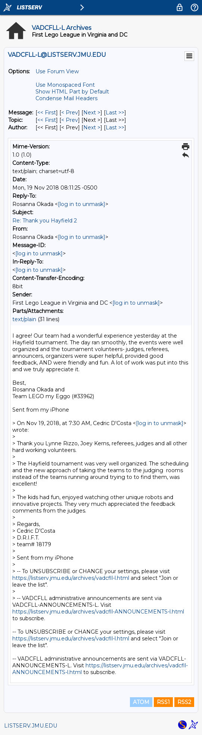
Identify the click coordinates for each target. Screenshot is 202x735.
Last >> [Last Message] (115, 112)
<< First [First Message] (46, 112)
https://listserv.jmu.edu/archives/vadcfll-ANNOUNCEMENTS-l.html (98, 611)
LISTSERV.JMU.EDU (30, 725)
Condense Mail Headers (66, 98)
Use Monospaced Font (65, 85)
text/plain (24, 319)
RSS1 (163, 702)
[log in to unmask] (81, 204)
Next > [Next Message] (91, 112)
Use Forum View (57, 71)
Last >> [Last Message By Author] (115, 127)
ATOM (141, 702)
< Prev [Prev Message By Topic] (69, 120)
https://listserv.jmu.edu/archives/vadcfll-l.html (70, 578)
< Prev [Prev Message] (69, 112)
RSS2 (184, 702)
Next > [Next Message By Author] (91, 127)
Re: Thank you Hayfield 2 (44, 220)
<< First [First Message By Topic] (46, 120)
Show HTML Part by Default (72, 91)
